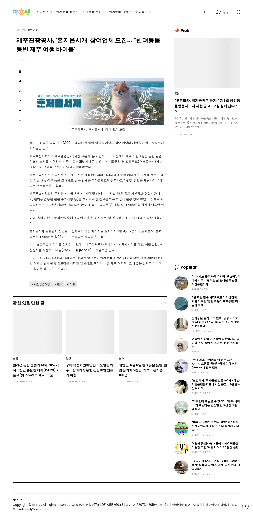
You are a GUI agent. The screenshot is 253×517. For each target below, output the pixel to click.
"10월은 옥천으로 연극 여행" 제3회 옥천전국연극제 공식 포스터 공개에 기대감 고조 (215, 426)
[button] (20, 120)
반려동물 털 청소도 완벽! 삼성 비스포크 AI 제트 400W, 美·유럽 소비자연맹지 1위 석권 (215, 322)
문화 (121, 358)
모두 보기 (162, 303)
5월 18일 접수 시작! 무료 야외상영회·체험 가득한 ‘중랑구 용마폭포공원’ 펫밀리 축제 (214, 301)
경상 (68, 358)
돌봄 (15, 358)
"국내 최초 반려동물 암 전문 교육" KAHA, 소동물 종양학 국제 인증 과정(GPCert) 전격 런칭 (214, 363)
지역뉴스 (43, 12)
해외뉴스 (141, 12)
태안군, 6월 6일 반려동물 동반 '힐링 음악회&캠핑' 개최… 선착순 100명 (143, 370)
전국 (59, 284)
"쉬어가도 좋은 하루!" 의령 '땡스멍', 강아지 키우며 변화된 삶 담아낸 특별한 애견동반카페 (215, 280)
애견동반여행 (30, 30)
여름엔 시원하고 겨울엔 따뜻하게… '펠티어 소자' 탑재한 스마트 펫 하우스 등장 (215, 343)
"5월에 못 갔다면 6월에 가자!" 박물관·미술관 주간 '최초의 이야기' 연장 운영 (215, 445)
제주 (72, 284)
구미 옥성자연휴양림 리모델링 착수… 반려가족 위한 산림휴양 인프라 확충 (89, 370)
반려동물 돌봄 (65, 12)
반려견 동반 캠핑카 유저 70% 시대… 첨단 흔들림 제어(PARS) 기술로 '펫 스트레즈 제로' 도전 (36, 370)
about (17, 500)
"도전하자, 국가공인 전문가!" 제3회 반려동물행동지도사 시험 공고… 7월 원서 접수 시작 (207, 106)
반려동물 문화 (92, 12)
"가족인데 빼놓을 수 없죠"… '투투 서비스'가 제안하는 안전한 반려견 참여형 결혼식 (215, 405)
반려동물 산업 (118, 12)
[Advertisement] (207, 170)
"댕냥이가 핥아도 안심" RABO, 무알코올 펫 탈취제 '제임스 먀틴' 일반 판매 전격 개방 (215, 465)
